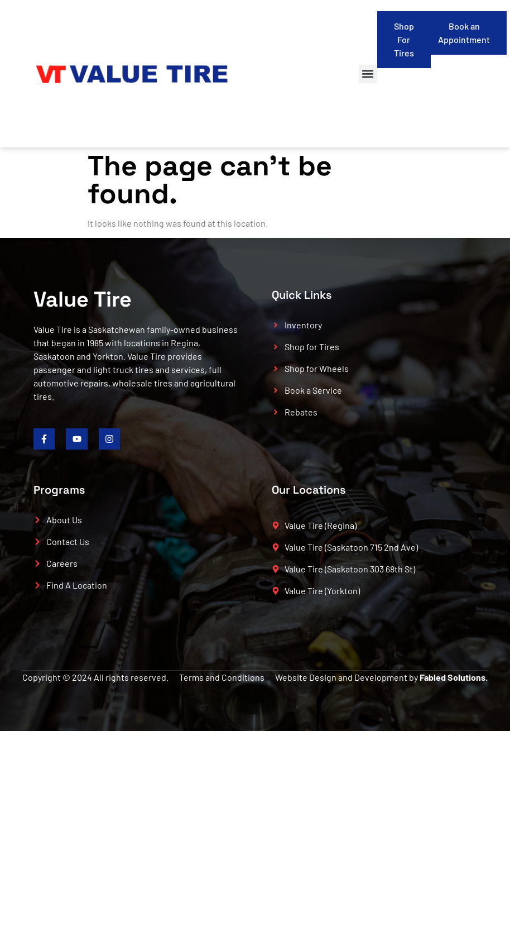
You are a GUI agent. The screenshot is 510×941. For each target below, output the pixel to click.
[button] (368, 74)
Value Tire (82, 299)
